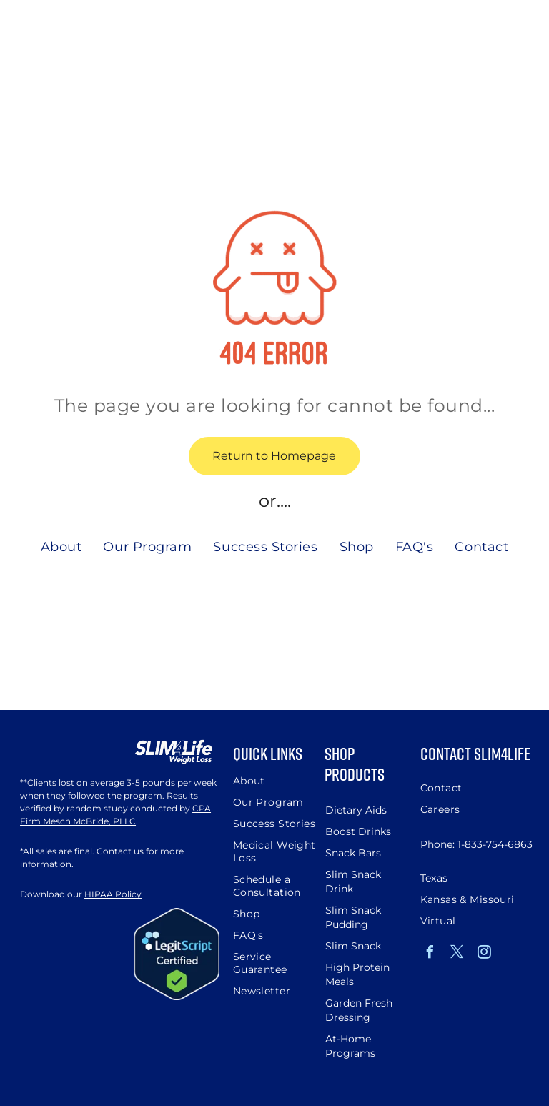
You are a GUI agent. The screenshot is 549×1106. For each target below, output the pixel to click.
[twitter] (457, 954)
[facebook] (430, 954)
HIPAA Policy (113, 894)
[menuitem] (61, 546)
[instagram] (485, 954)
